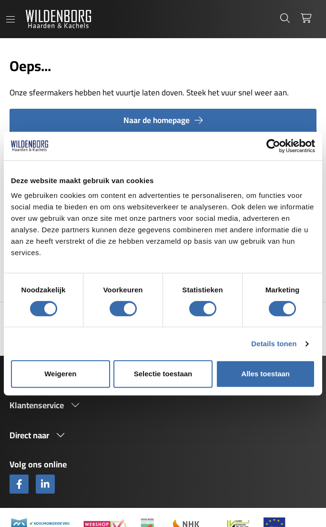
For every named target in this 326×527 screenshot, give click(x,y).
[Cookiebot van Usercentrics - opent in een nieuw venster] (273, 146)
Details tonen (273, 344)
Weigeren (60, 374)
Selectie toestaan (163, 374)
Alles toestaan (265, 374)
